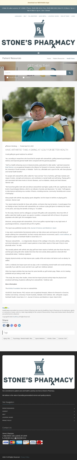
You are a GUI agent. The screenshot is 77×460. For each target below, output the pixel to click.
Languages (18, 16)
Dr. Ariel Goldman (63, 234)
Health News (12, 77)
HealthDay (16, 317)
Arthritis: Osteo (51, 338)
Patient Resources (58, 58)
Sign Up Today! (65, 16)
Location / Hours (53, 16)
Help (25, 16)
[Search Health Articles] (35, 72)
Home (49, 58)
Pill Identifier (32, 16)
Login (73, 16)
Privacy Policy (7, 420)
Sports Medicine (40, 338)
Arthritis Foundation (14, 288)
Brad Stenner (9, 167)
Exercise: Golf (62, 338)
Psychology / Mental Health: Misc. (23, 338)
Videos (26, 77)
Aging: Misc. (7, 338)
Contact (5, 411)
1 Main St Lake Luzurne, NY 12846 (13, 8)
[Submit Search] (69, 72)
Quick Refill (42, 16)
